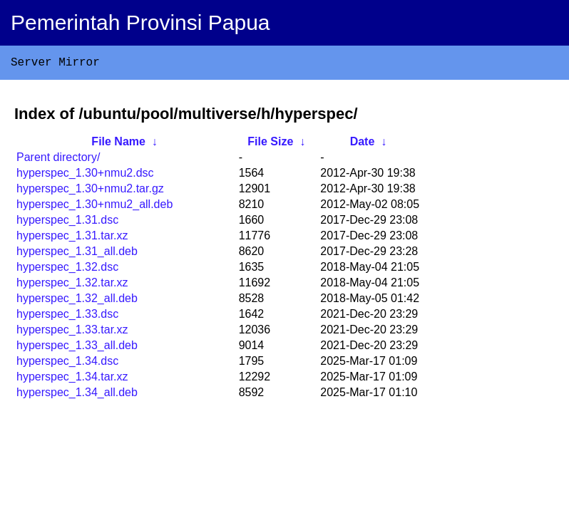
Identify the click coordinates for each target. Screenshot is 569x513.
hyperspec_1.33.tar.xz (72, 332)
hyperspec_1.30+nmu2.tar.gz (90, 191)
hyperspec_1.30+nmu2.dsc (85, 176)
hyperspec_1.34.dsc (67, 364)
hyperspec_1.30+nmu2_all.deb (94, 207)
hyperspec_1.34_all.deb (77, 395)
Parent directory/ (58, 160)
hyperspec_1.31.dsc (67, 223)
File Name (118, 144)
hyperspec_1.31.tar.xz (72, 238)
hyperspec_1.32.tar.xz (72, 285)
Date (362, 144)
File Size (270, 144)
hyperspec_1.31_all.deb (77, 254)
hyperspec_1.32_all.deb (77, 301)
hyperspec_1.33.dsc (67, 317)
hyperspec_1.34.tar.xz (72, 379)
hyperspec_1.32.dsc (67, 270)
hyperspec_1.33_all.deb (77, 348)
